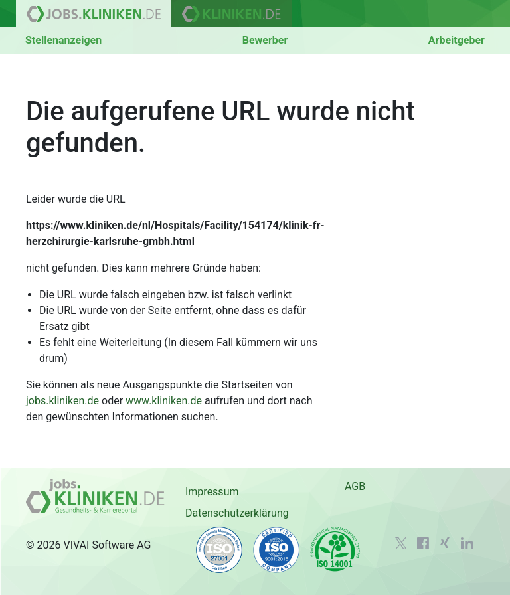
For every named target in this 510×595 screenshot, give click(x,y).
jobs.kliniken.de (62, 400)
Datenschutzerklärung (237, 513)
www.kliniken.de (164, 400)
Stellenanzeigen (63, 40)
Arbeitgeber (456, 40)
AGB (355, 486)
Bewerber (265, 40)
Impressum (212, 491)
